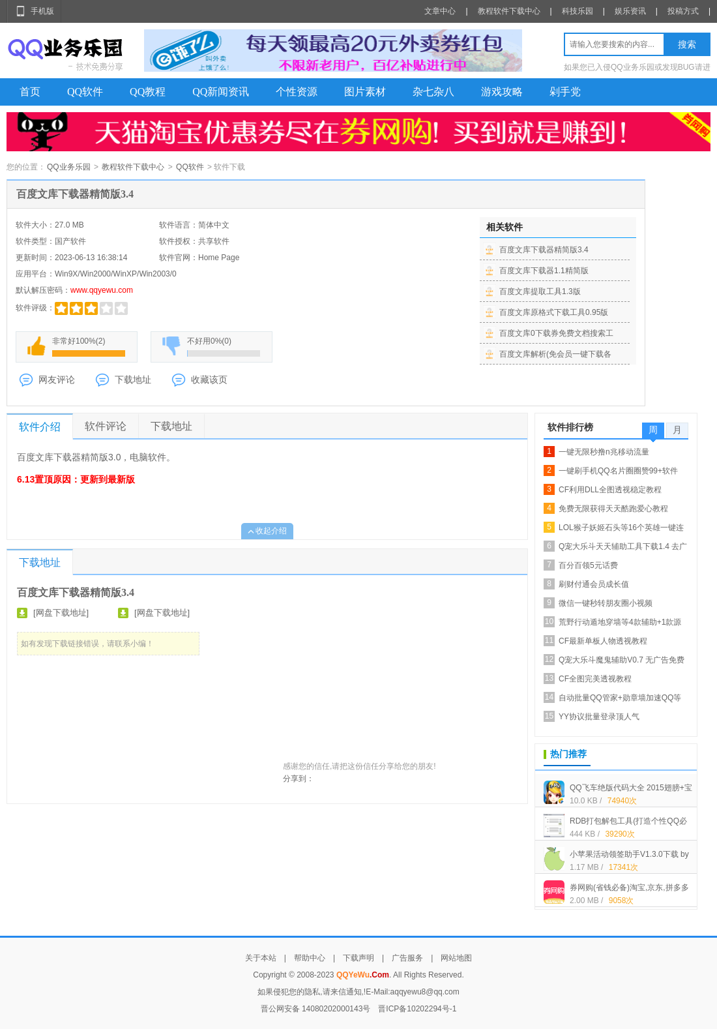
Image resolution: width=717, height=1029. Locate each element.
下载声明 (358, 957)
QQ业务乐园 (69, 167)
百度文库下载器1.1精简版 (544, 270)
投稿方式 (683, 11)
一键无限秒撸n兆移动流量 (604, 451)
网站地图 (456, 957)
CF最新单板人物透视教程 (603, 641)
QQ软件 (85, 91)
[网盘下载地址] (61, 613)
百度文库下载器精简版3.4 (544, 249)
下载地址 (133, 379)
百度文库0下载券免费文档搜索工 (556, 333)
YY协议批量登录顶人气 (599, 716)
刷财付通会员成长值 (594, 584)
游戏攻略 (502, 91)
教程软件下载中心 (509, 11)
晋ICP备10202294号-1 (417, 1008)
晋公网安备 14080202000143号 (316, 1008)
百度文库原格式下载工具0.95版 (553, 312)
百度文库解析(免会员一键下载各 (555, 354)
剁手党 (565, 91)
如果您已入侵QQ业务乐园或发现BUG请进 (637, 67)
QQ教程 (148, 91)
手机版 (42, 11)
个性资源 (296, 91)
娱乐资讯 (630, 11)
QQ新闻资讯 (220, 91)
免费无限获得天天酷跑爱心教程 (613, 508)
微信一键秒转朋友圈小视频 (605, 603)
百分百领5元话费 (588, 565)
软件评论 (105, 426)
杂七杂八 (433, 91)
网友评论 (56, 379)
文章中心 (440, 11)
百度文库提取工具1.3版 (540, 291)
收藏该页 (209, 379)
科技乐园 (577, 11)
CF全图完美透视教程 (595, 678)
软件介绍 (40, 426)
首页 (30, 91)
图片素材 (365, 91)
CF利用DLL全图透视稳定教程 (610, 489)
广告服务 (407, 957)
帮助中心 (309, 957)
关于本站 (260, 957)
